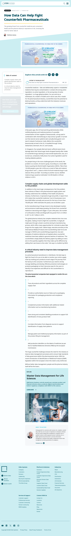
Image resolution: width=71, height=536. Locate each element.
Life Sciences (58, 481)
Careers (39, 502)
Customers (21, 472)
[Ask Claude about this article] (53, 74)
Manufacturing (59, 472)
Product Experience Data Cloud (43, 472)
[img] (63, 82)
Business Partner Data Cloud (43, 480)
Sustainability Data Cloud (43, 488)
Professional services (24, 500)
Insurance (57, 487)
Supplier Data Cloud (42, 483)
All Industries (58, 490)
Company (21, 470)
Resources (39, 505)
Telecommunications (60, 485)
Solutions (39, 470)
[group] (46, 82)
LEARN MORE (23, 389)
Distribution (58, 476)
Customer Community (24, 502)
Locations (39, 500)
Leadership (22, 476)
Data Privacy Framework (35, 530)
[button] (27, 82)
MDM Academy (22, 507)
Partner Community (24, 505)
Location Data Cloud (42, 485)
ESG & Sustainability (24, 481)
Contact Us (39, 498)
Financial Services (59, 483)
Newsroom (39, 509)
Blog (38, 507)
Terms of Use (47, 530)
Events (38, 511)
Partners (21, 474)
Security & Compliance (24, 478)
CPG (56, 474)
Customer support (23, 498)
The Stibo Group (23, 483)
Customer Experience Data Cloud (44, 476)
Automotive (58, 478)
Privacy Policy (23, 530)
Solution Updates (41, 490)
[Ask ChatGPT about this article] (49, 74)
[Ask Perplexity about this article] (56, 74)
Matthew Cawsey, (11, 35)
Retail (56, 470)
